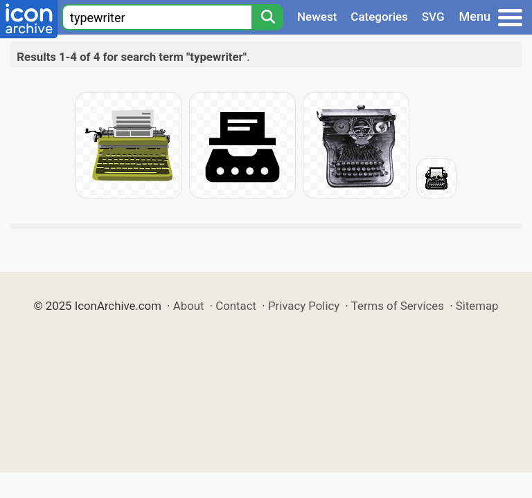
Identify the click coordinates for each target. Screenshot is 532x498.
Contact (235, 306)
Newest (317, 17)
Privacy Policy (303, 306)
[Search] (267, 17)
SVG (433, 17)
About (188, 306)
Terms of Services (397, 306)
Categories (379, 17)
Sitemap (477, 306)
